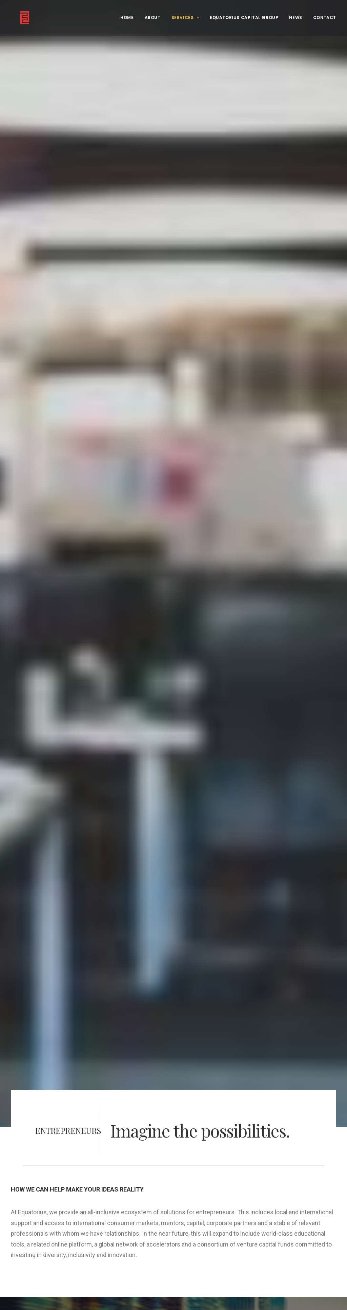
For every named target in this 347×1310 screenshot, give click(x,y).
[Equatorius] (17, 17)
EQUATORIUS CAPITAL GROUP (244, 17)
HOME (127, 17)
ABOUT (153, 17)
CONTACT (324, 17)
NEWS (295, 17)
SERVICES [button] (185, 17)
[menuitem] (129, 17)
